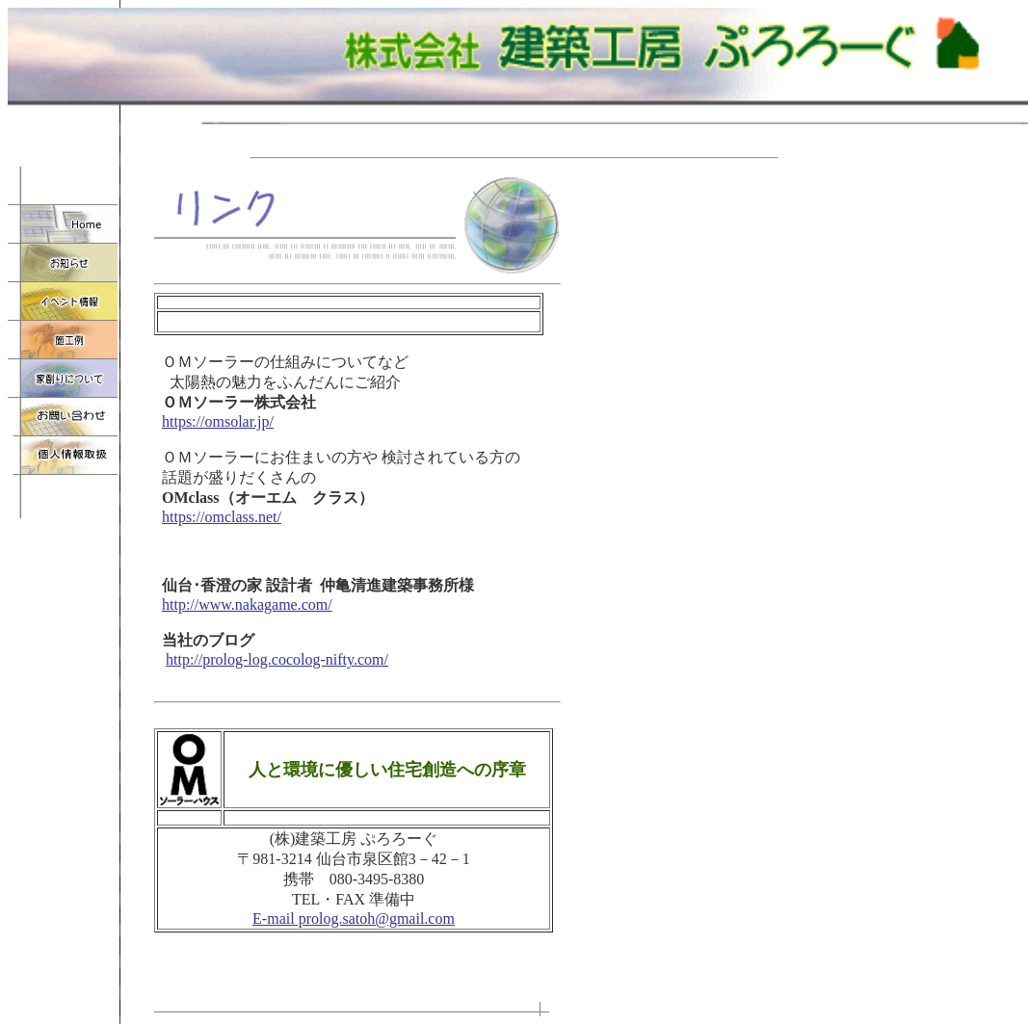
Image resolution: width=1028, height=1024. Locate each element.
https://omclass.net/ (221, 517)
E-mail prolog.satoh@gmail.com (353, 918)
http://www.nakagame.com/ (247, 604)
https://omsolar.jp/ (218, 421)
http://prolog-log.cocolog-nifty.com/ (277, 659)
